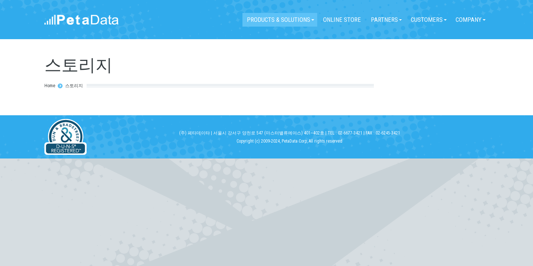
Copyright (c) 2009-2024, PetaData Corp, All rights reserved (289, 141)
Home (49, 85)
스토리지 (74, 85)
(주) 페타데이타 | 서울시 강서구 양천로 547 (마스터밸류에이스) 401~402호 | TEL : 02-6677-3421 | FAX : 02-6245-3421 (289, 133)
